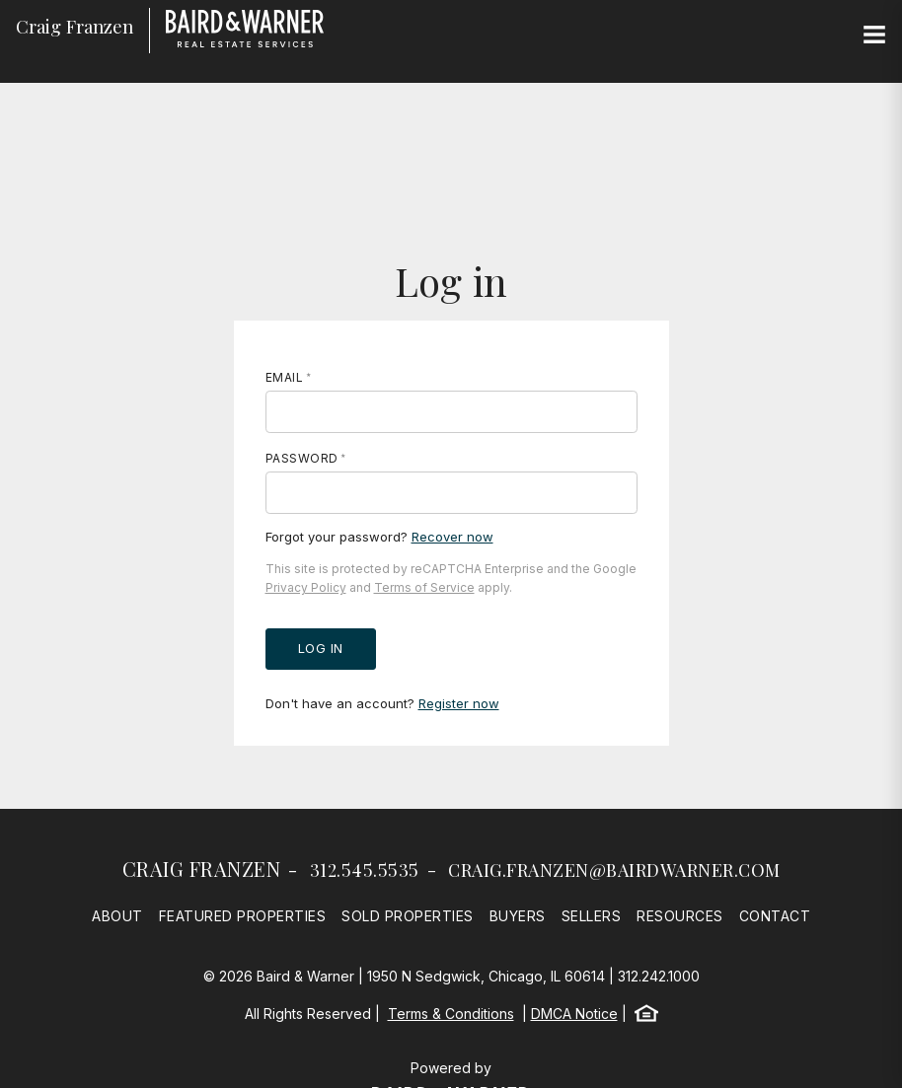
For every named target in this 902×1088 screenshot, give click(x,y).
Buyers (517, 915)
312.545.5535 (364, 870)
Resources (680, 915)
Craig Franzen (201, 868)
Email (284, 377)
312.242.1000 (659, 976)
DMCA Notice (574, 1013)
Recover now (452, 536)
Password (301, 458)
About (117, 915)
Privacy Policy (305, 587)
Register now (458, 703)
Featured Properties (243, 915)
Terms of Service (424, 587)
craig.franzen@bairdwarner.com (614, 870)
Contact (775, 915)
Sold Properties (407, 915)
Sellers (592, 915)
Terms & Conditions (451, 1013)
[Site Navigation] (874, 35)
